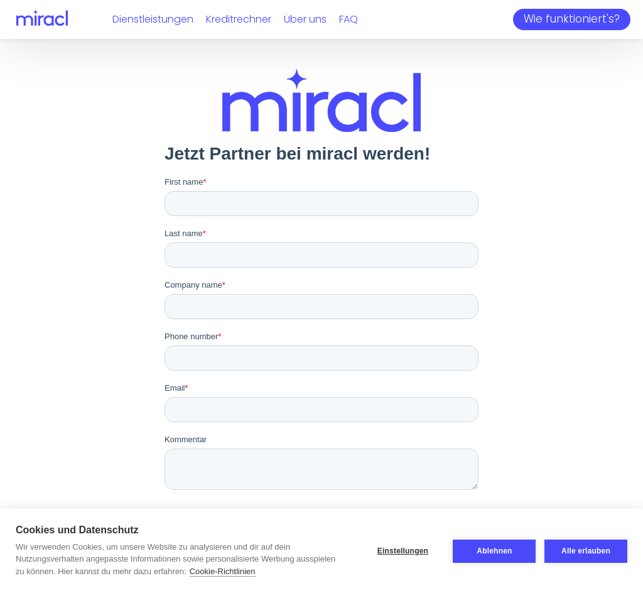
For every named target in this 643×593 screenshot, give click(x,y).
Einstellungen (402, 551)
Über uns (305, 19)
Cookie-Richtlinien (223, 571)
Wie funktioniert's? (572, 18)
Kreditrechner (238, 19)
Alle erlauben (585, 551)
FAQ (348, 19)
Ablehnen (494, 551)
